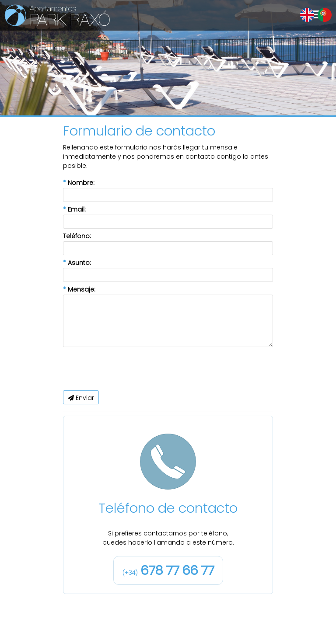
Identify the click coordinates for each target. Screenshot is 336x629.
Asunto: (77, 262)
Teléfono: (77, 236)
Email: (74, 209)
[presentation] (129, 369)
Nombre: (78, 182)
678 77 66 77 (168, 570)
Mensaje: (79, 289)
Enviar (81, 397)
